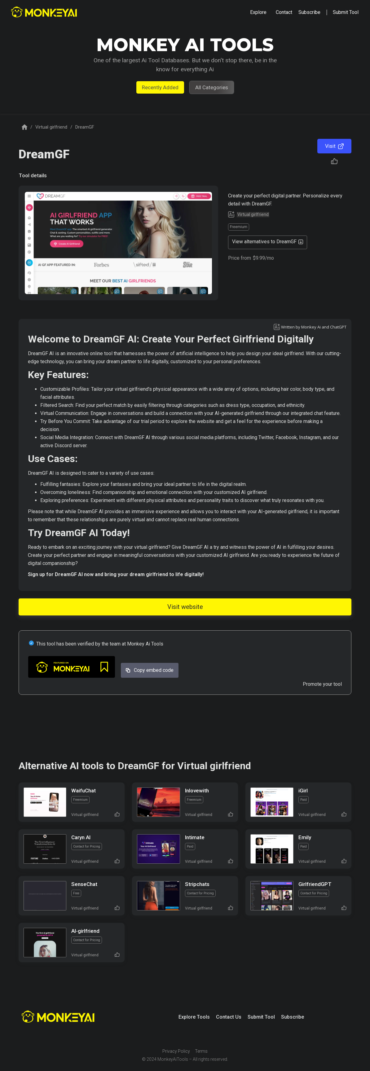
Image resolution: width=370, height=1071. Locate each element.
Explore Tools (194, 1017)
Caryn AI (80, 837)
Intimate (195, 837)
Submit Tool (261, 1017)
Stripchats (197, 884)
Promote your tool (322, 684)
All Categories (211, 87)
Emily (304, 837)
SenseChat (84, 884)
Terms (201, 1051)
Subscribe (292, 1017)
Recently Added (160, 87)
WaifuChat (83, 790)
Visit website (185, 606)
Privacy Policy (176, 1051)
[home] (44, 12)
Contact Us (228, 1017)
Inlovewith (197, 790)
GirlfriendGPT (315, 884)
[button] (258, 12)
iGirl (303, 790)
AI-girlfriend (85, 931)
